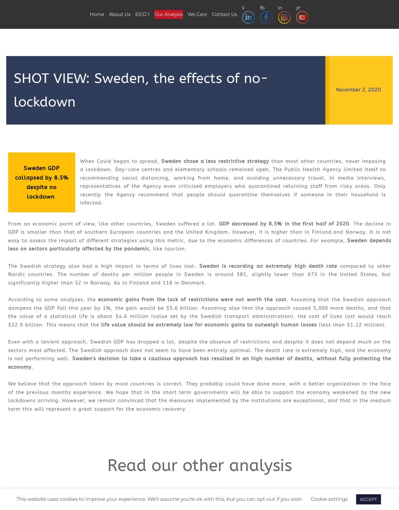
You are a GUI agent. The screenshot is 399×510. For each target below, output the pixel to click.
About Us (119, 14)
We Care (197, 14)
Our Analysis (168, 14)
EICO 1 (142, 14)
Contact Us (224, 14)
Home (97, 14)
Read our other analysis (199, 465)
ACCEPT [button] (368, 499)
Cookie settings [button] (329, 499)
